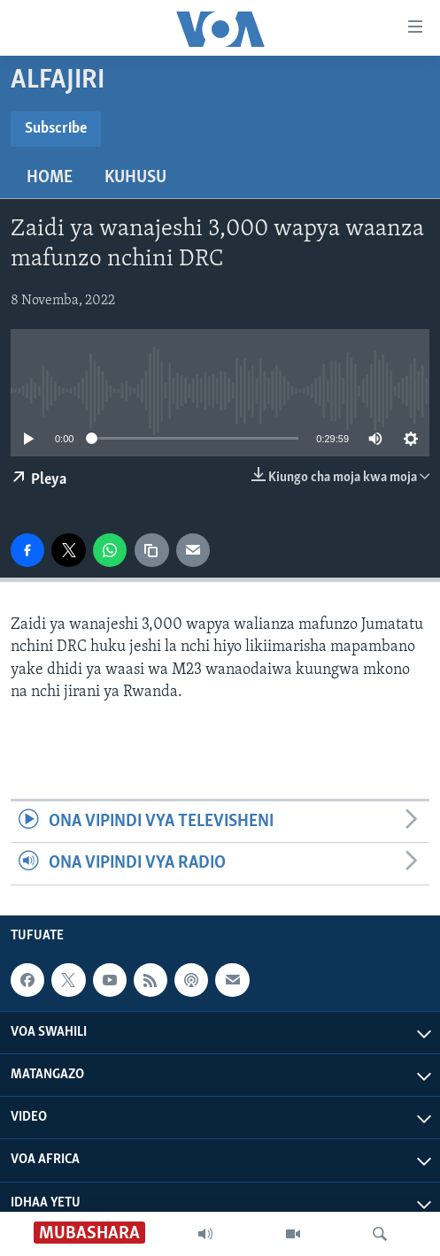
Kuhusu (135, 178)
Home (50, 178)
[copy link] (151, 550)
